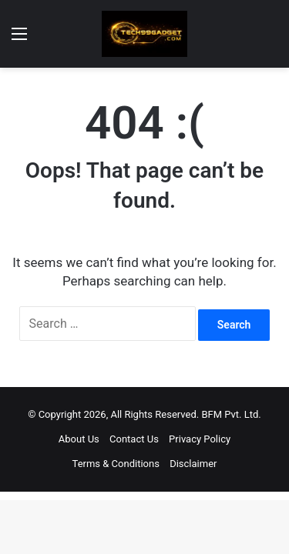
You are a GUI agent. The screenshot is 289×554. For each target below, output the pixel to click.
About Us (79, 439)
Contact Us (134, 439)
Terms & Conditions (116, 463)
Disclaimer (193, 463)
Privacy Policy (199, 439)
